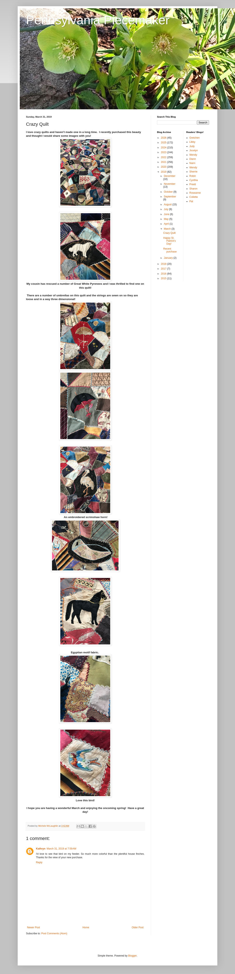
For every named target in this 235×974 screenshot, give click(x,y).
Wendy (193, 154)
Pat (191, 201)
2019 (164, 171)
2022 (164, 157)
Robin (192, 176)
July (166, 209)
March (168, 228)
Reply (39, 862)
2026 (164, 137)
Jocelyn (193, 150)
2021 (164, 162)
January (168, 257)
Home (86, 927)
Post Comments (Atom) (54, 933)
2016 (164, 273)
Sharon (193, 188)
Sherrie (193, 171)
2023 (164, 152)
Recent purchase (170, 250)
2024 (164, 147)
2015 (164, 278)
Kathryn (40, 848)
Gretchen (194, 137)
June (167, 214)
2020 (164, 166)
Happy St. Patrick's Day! (169, 240)
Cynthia (193, 180)
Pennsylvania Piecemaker (97, 20)
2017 (164, 268)
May (166, 219)
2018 (164, 263)
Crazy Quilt (169, 232)
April (166, 223)
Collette (193, 197)
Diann (192, 159)
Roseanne (195, 192)
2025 (164, 142)
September (170, 196)
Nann (192, 163)
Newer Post (33, 927)
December (169, 176)
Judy (192, 146)
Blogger (132, 955)
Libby (192, 141)
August (168, 204)
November (169, 183)
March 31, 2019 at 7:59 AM (61, 848)
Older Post (137, 927)
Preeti (192, 184)
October (168, 191)
